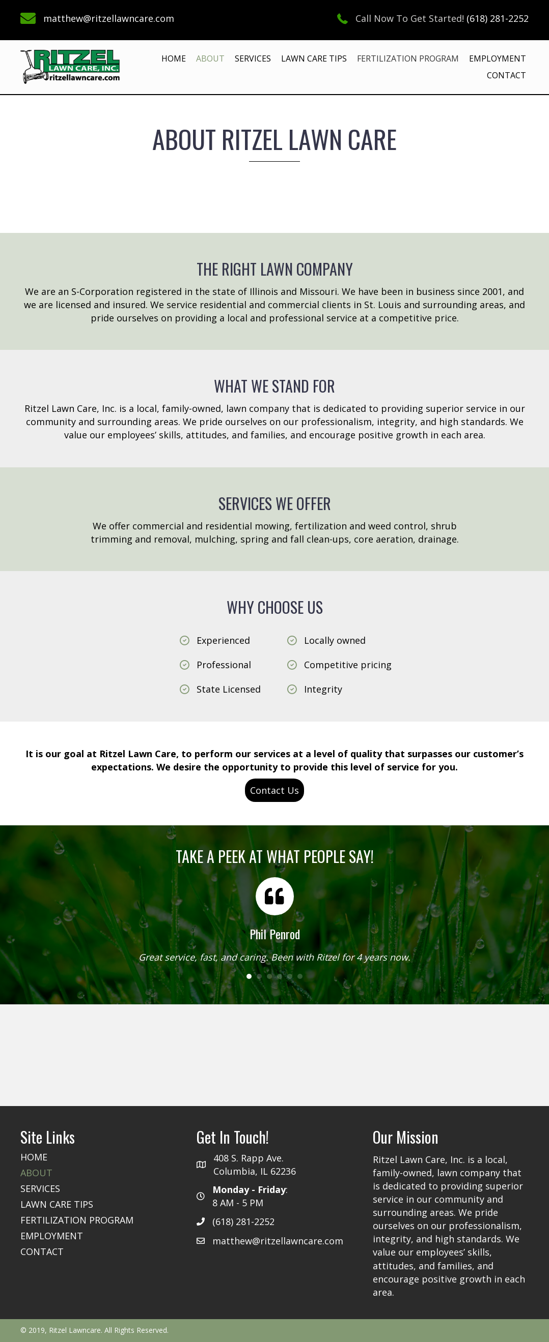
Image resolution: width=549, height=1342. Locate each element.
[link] (173, 58)
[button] (274, 790)
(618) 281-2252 (497, 18)
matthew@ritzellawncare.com (108, 18)
